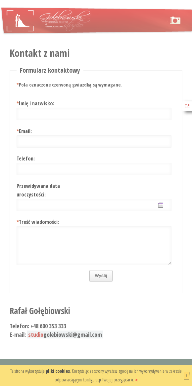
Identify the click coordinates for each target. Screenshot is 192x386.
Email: (24, 131)
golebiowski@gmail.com (65, 334)
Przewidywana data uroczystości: (38, 190)
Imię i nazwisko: (35, 103)
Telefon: (26, 158)
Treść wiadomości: (38, 222)
